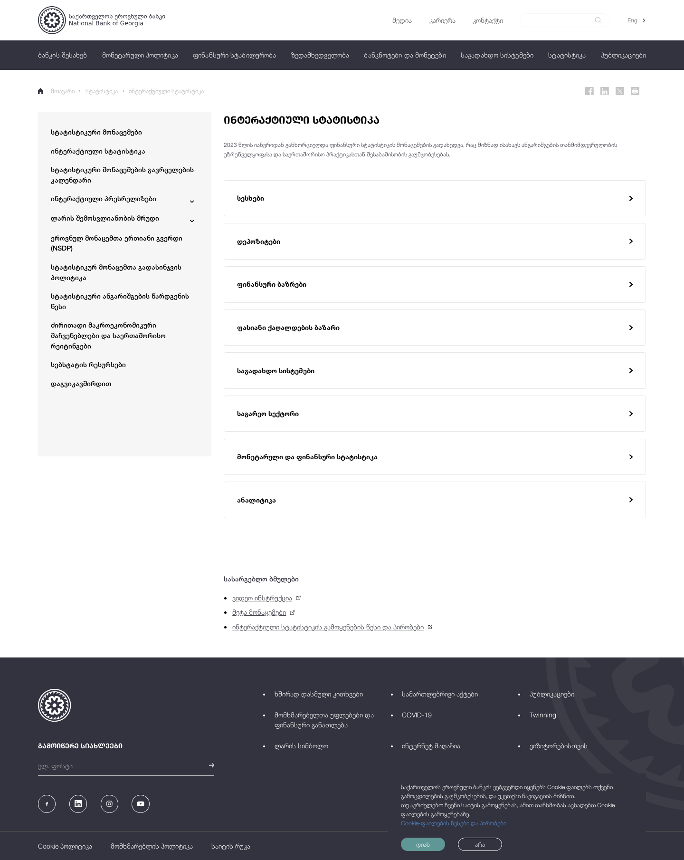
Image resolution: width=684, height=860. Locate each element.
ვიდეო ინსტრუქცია (262, 598)
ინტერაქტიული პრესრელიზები (103, 198)
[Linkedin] (604, 91)
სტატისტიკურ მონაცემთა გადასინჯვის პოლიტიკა (116, 272)
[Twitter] (620, 91)
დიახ (423, 844)
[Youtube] (140, 803)
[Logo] (101, 20)
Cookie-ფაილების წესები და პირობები (453, 823)
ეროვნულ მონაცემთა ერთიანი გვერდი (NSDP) (116, 243)
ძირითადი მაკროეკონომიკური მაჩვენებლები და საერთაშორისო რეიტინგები (108, 335)
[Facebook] (589, 91)
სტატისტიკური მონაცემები (96, 132)
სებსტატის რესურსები (88, 364)
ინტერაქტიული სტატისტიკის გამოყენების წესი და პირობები (328, 627)
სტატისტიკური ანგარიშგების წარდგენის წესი (120, 301)
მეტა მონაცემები (259, 612)
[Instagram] (109, 803)
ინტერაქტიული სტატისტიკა (166, 91)
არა (480, 844)
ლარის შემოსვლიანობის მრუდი (105, 218)
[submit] (598, 20)
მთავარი (56, 91)
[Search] (560, 20)
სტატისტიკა (102, 91)
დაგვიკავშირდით (81, 383)
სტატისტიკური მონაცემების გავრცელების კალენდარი (122, 174)
